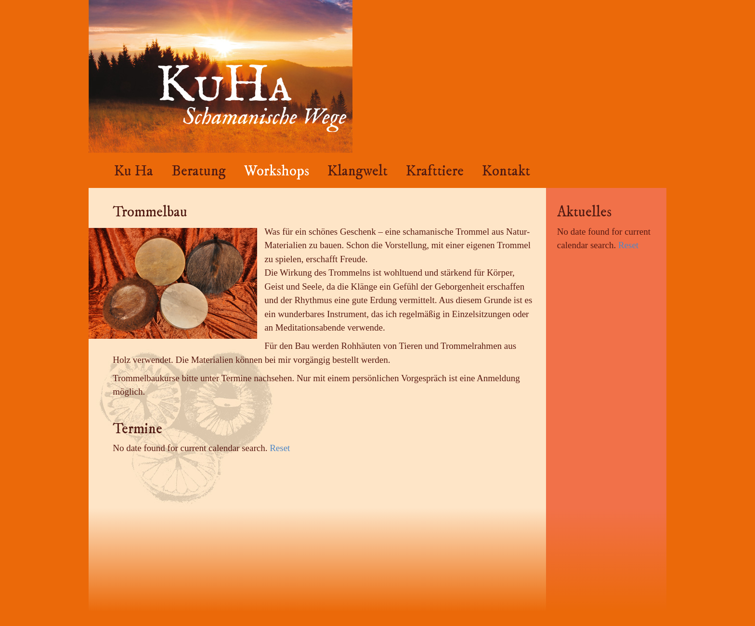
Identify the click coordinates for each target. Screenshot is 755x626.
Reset (280, 448)
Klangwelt (357, 171)
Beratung (198, 171)
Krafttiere (435, 171)
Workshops (276, 171)
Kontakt (506, 171)
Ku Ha (133, 171)
